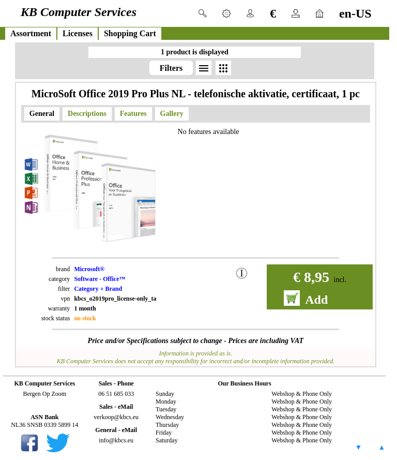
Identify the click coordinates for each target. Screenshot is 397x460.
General (41, 113)
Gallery (172, 113)
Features (133, 113)
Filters (171, 68)
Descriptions (87, 113)
